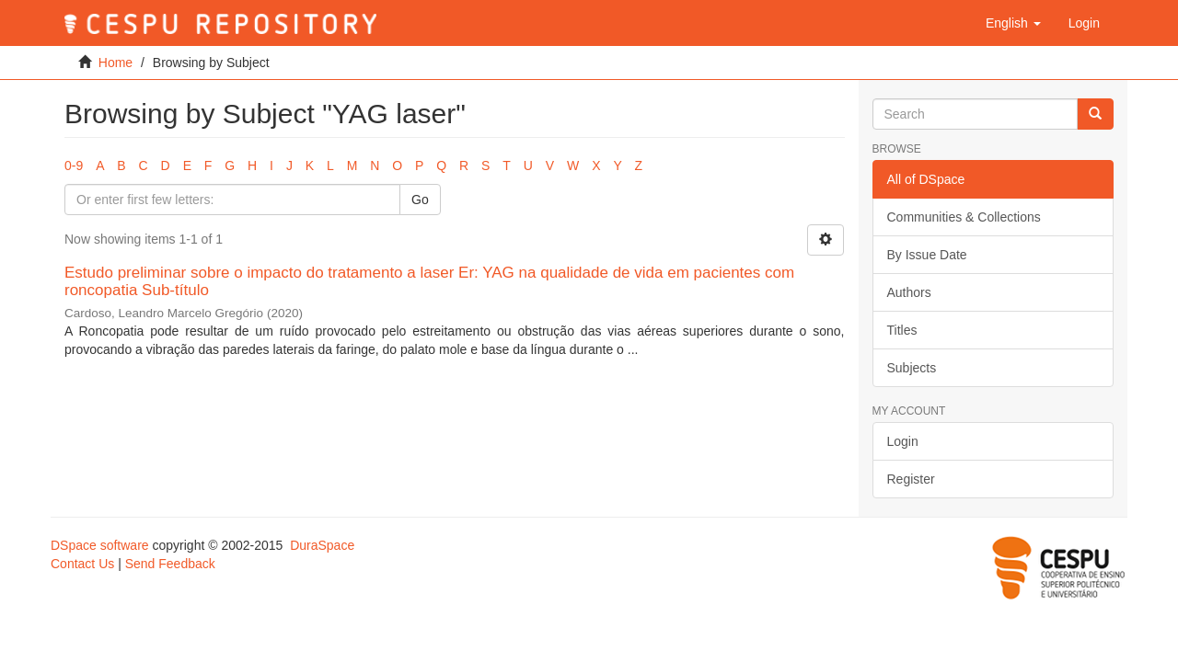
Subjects (912, 367)
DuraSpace (322, 545)
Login (902, 441)
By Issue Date (927, 254)
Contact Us (82, 563)
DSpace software (100, 545)
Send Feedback (170, 563)
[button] (1013, 23)
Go (420, 199)
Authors (909, 292)
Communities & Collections (964, 217)
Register (911, 479)
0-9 (73, 165)
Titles (902, 330)
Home (115, 62)
